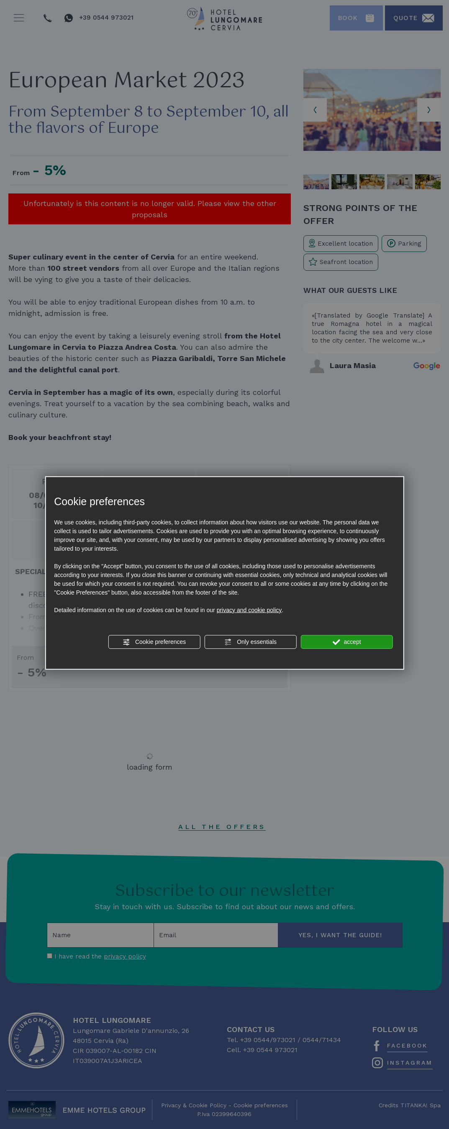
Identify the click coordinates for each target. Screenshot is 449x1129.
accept (347, 642)
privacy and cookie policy (249, 609)
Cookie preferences (154, 642)
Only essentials (250, 642)
